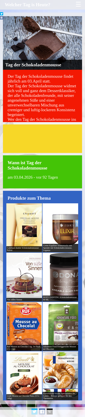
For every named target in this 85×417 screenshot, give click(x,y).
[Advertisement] (42, 139)
